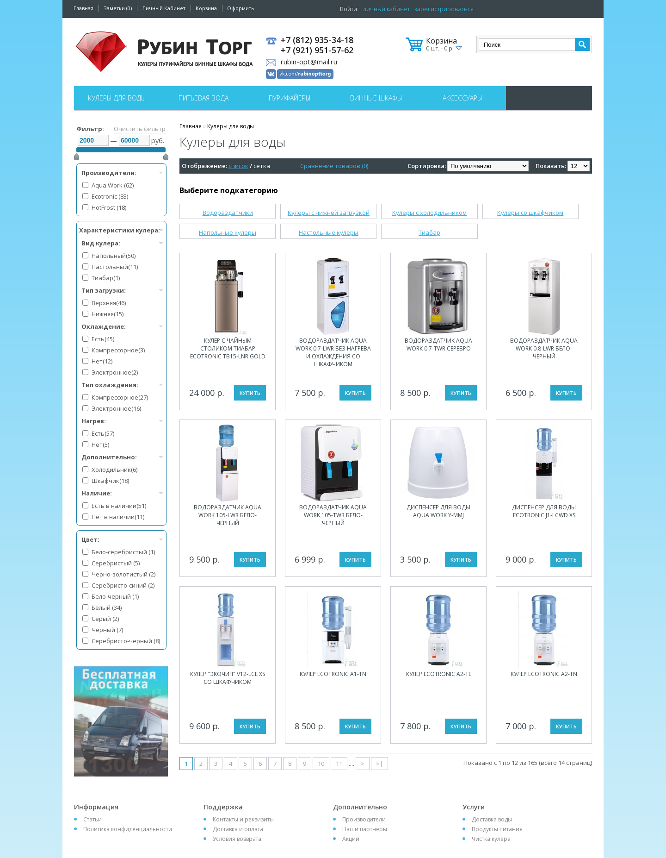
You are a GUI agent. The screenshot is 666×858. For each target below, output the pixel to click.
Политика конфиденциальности (127, 829)
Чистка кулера (491, 839)
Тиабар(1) (106, 278)
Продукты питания (497, 829)
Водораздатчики (228, 212)
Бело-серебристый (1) (123, 552)
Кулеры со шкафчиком (530, 212)
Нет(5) (100, 444)
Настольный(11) (115, 267)
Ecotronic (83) (110, 196)
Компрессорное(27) (120, 397)
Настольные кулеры (328, 232)
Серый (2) (105, 618)
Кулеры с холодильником (429, 212)
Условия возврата (237, 839)
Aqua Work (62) (113, 185)
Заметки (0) (118, 8)
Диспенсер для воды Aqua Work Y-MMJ (438, 511)
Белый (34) (107, 607)
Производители (364, 819)
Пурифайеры (290, 98)
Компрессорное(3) (118, 350)
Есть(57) (103, 433)
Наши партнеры (364, 829)
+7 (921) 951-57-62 (317, 50)
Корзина (206, 8)
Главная (83, 8)
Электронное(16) (116, 408)
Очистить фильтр (140, 129)
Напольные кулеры (227, 232)
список (238, 166)
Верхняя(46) (109, 303)
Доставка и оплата (238, 829)
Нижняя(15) (107, 314)
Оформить (240, 8)
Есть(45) (103, 339)
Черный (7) (107, 630)
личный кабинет (386, 9)
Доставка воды (492, 819)
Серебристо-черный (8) (126, 641)
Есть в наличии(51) (119, 505)
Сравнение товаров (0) (334, 166)
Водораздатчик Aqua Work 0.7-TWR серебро (438, 344)
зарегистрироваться (444, 9)
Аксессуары (462, 98)
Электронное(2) (115, 372)
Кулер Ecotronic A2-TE (438, 674)
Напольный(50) (114, 255)
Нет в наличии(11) (118, 517)
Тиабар (429, 232)
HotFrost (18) (109, 207)
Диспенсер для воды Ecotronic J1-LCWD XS (544, 511)
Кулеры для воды (117, 98)
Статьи (92, 819)
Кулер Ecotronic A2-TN (544, 674)
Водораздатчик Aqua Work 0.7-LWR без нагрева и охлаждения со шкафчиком (333, 352)
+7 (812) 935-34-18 (317, 40)
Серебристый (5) (116, 563)
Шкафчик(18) (110, 480)
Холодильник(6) (114, 469)
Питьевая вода (203, 98)
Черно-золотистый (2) (123, 574)
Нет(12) (102, 361)
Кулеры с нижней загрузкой (329, 212)
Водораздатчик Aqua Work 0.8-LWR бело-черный (544, 348)
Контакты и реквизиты (243, 819)
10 (321, 763)
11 (339, 763)
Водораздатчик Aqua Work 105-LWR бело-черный (227, 515)
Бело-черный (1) (115, 596)
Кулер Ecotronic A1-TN (333, 674)
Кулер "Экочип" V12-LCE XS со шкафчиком (227, 678)
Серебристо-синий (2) (123, 585)
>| (379, 763)
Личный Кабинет (163, 8)
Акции (350, 839)
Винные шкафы (376, 98)
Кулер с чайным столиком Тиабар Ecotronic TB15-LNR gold (227, 348)
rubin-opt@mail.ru (309, 61)
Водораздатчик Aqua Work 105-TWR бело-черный (333, 515)
